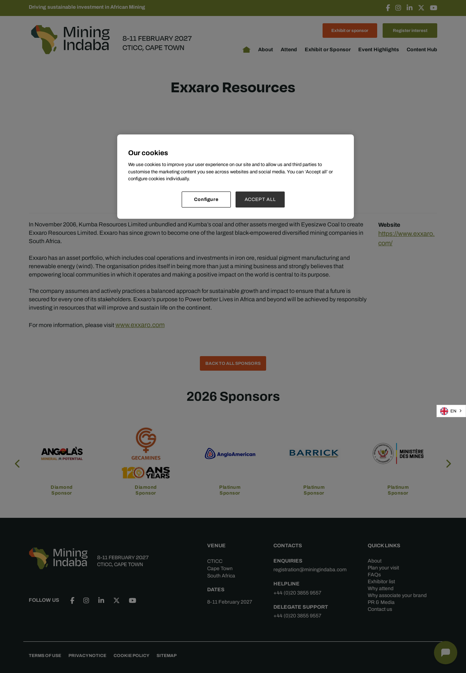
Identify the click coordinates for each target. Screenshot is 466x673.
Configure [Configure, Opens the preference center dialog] (206, 199)
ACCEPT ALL (260, 199)
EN (448, 411)
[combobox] (451, 411)
